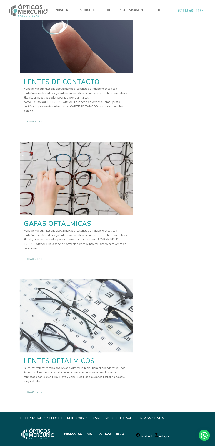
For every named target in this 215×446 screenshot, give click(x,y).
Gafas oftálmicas (57, 223)
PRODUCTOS (73, 434)
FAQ (89, 434)
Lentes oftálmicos (59, 361)
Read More (34, 121)
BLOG (120, 434)
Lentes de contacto (62, 82)
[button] (204, 435)
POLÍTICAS (104, 434)
